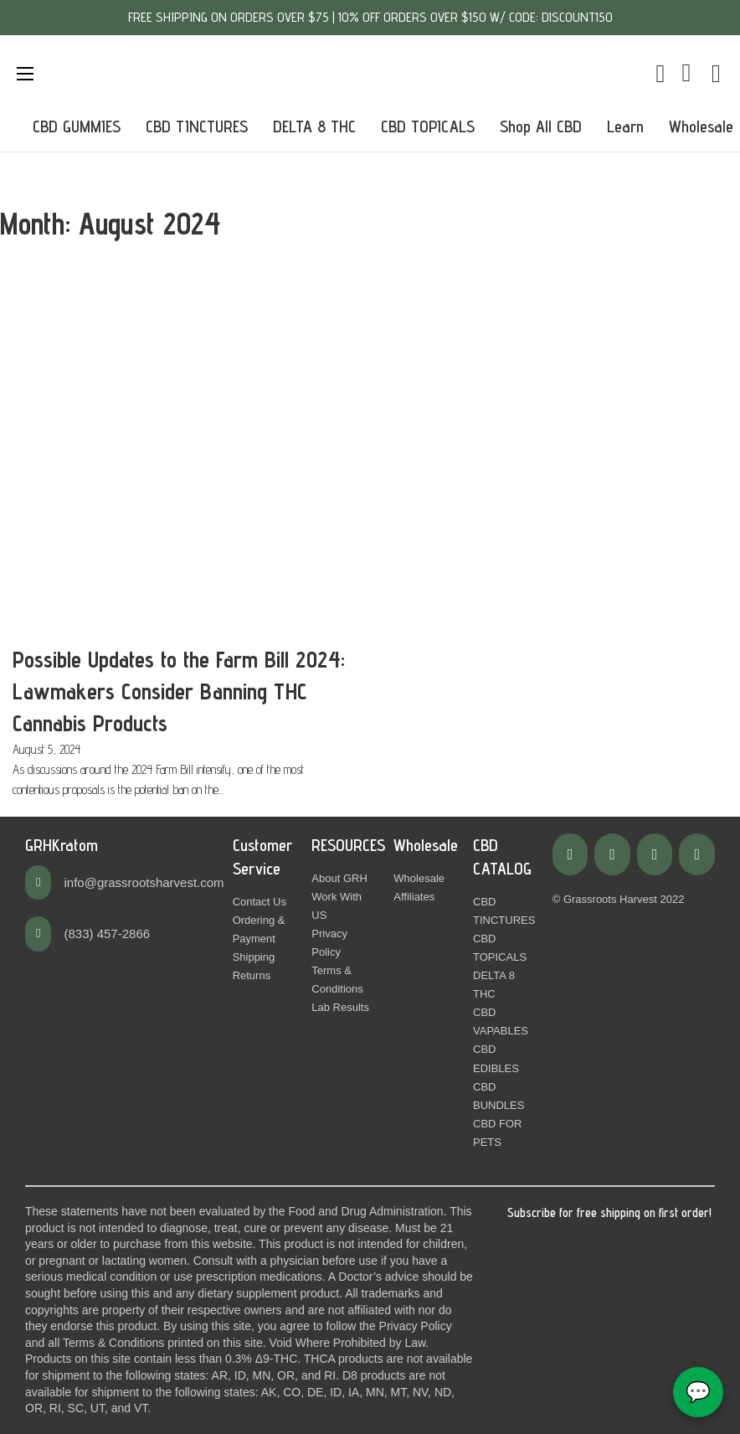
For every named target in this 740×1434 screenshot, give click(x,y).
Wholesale (701, 126)
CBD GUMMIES (77, 126)
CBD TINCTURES (197, 126)
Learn (625, 126)
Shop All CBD (541, 126)
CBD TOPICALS (428, 126)
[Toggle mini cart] (660, 73)
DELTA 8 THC (314, 126)
